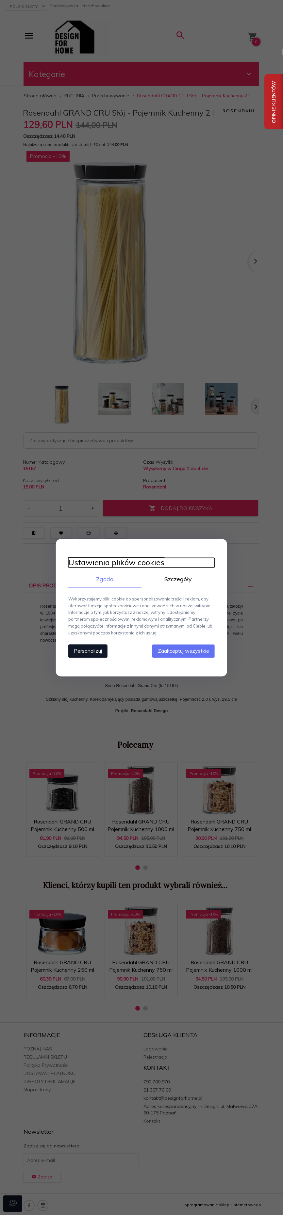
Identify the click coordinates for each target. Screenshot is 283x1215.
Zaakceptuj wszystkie (185, 650)
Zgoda (104, 579)
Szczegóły (179, 579)
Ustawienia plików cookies (114, 562)
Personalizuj (86, 650)
